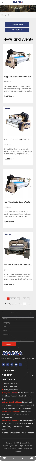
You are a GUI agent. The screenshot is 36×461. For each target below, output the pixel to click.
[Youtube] (11, 364)
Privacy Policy (17, 448)
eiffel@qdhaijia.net (10, 390)
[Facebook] (3, 364)
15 (24, 299)
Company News (17, 24)
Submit (9, 344)
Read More (9, 96)
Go (29, 304)
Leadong (18, 451)
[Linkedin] (7, 364)
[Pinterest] (20, 364)
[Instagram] (16, 364)
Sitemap (7, 448)
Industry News (17, 30)
